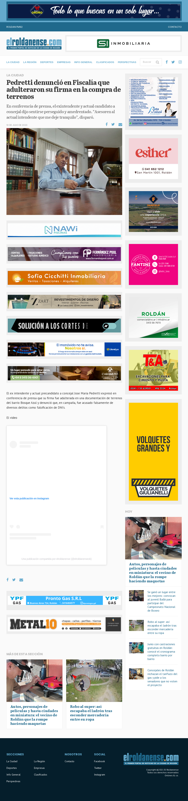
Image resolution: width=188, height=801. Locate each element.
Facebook (99, 761)
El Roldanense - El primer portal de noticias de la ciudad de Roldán (34, 43)
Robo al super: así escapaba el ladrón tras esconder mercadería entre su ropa (162, 627)
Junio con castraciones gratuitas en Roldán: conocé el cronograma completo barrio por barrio (161, 651)
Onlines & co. (172, 775)
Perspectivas (127, 62)
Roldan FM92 (14, 27)
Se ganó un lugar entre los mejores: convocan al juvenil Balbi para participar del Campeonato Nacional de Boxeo (161, 601)
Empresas (64, 62)
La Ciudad (13, 62)
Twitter (98, 768)
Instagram (99, 774)
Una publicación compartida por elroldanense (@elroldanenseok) (56, 558)
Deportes (46, 62)
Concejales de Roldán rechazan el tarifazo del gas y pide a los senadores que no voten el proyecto (162, 677)
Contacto (175, 27)
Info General (83, 62)
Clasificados (105, 62)
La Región (30, 62)
